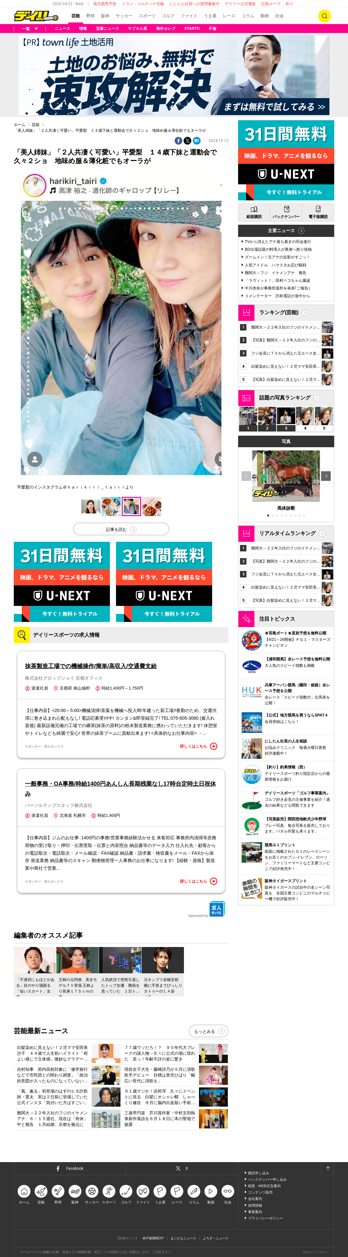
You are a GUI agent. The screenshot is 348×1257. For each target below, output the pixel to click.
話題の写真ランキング (285, 397)
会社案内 (255, 1199)
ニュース (62, 28)
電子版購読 (318, 216)
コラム (248, 15)
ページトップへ (327, 1168)
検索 (324, 16)
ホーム (19, 124)
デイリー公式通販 (240, 4)
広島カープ (270, 4)
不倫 (212, 28)
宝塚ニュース (107, 28)
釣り (290, 4)
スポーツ (147, 15)
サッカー (124, 15)
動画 (265, 15)
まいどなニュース (183, 1238)
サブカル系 (137, 28)
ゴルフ (168, 15)
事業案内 (255, 1212)
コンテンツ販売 (260, 1192)
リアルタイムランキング (287, 533)
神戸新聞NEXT (153, 1238)
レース (229, 15)
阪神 (105, 15)
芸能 (75, 15)
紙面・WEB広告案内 (264, 1186)
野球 (90, 15)
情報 (83, 28)
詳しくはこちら (198, 746)
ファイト (189, 15)
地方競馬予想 (104, 4)
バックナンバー (286, 216)
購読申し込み (258, 1173)
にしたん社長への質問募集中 (195, 4)
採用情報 (255, 1205)
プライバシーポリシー (265, 1218)
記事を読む (116, 529)
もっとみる (204, 1031)
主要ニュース (281, 230)
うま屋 (210, 15)
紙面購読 (254, 216)
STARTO (192, 28)
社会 (279, 15)
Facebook (74, 1168)
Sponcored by (206, 909)
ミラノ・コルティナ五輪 (143, 4)
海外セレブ (165, 28)
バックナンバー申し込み (267, 1179)
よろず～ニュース (215, 1238)
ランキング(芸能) (279, 312)
